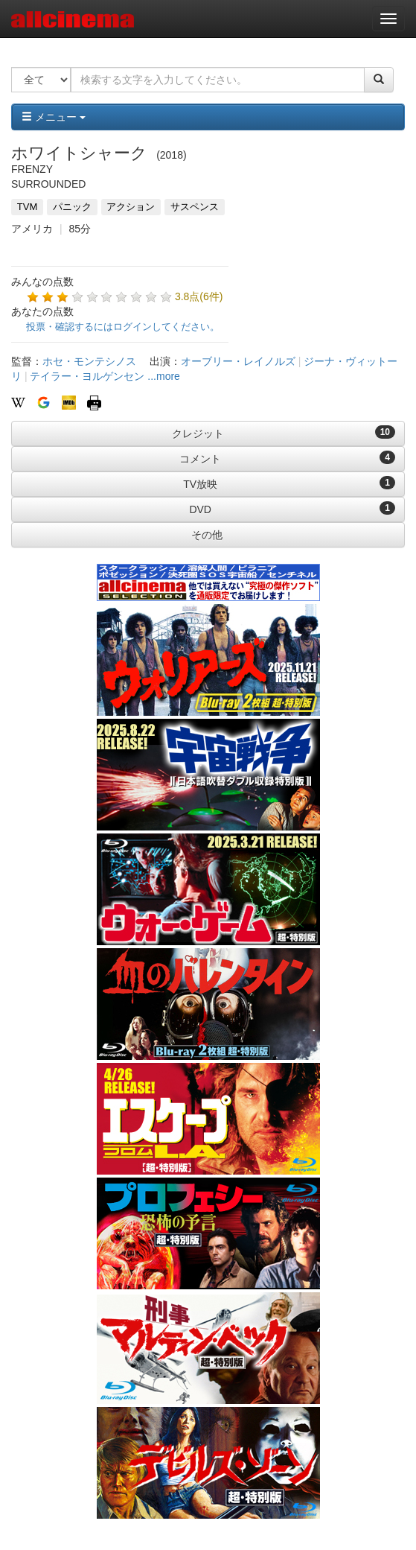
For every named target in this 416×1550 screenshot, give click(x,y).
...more (163, 376)
